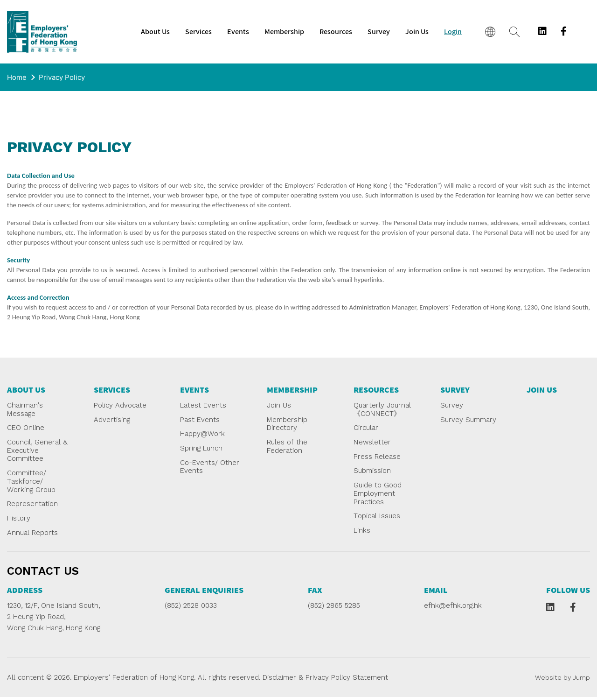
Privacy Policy (62, 77)
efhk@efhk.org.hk (453, 605)
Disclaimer (279, 677)
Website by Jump (562, 677)
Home (17, 77)
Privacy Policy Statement (346, 677)
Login (453, 31)
